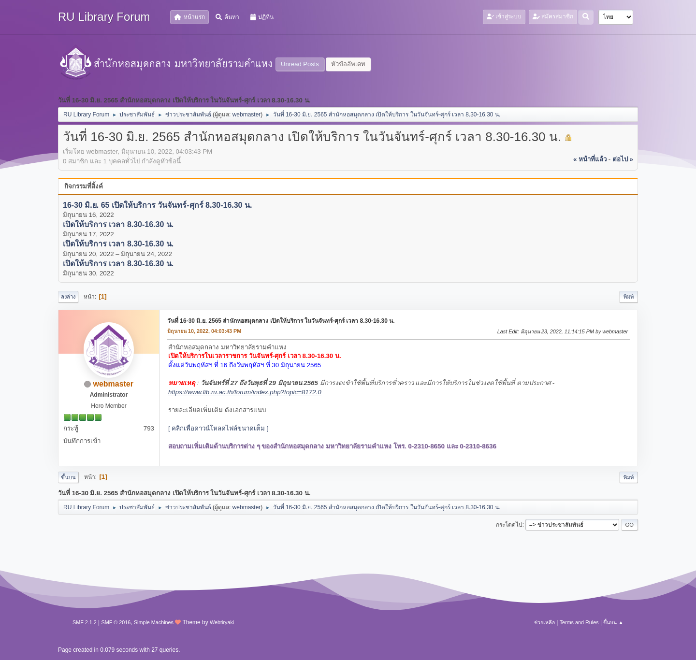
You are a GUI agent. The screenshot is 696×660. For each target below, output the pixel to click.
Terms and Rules (579, 622)
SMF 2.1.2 (84, 622)
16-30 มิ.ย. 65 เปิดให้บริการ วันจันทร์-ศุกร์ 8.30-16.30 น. (157, 205)
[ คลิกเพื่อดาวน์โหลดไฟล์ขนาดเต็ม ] (218, 428)
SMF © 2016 (116, 622)
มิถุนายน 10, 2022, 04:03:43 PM (204, 331)
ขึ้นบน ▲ (613, 622)
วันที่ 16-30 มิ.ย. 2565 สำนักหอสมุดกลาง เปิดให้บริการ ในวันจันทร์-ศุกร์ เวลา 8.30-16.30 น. (281, 320)
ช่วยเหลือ (544, 622)
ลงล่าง (68, 297)
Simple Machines (154, 622)
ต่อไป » (622, 159)
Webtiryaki (222, 622)
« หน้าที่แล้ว (590, 159)
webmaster (246, 114)
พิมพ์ (629, 297)
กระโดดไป (509, 524)
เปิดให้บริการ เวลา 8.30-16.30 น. (118, 224)
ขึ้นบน (68, 477)
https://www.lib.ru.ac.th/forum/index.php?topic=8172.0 (244, 392)
